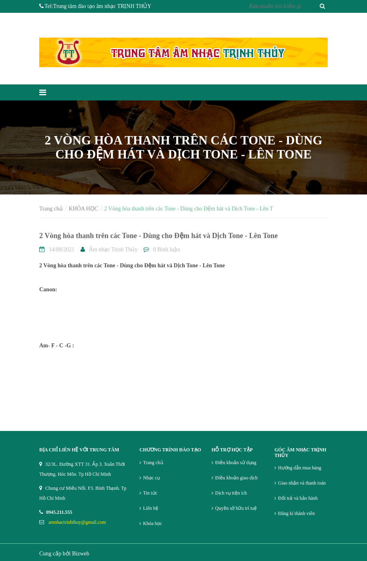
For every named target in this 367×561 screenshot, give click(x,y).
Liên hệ (150, 508)
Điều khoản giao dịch (236, 478)
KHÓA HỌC (84, 209)
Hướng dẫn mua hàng (299, 468)
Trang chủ (153, 462)
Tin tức (150, 493)
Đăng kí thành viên (296, 513)
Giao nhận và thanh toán (302, 483)
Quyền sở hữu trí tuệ (236, 508)
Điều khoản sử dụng (235, 462)
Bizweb (80, 554)
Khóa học (152, 523)
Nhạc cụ (151, 478)
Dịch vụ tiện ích (231, 493)
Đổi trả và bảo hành (298, 498)
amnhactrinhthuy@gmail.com (77, 522)
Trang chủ (51, 209)
